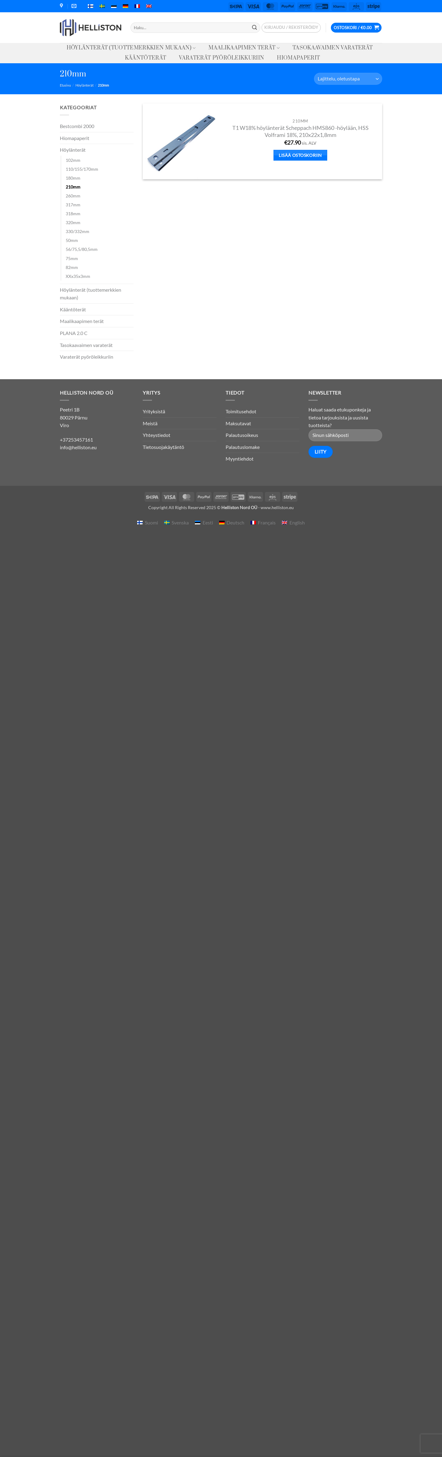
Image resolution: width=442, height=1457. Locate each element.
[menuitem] (90, 6)
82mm (72, 267)
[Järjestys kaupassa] (348, 79)
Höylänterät (85, 85)
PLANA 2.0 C (73, 333)
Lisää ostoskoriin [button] (300, 155)
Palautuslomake (243, 447)
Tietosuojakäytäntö (163, 447)
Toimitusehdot (241, 411)
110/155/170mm (82, 169)
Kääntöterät (145, 58)
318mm (73, 213)
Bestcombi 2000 (77, 126)
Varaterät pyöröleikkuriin (221, 58)
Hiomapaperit (298, 58)
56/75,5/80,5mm (82, 249)
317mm (73, 204)
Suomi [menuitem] (151, 522)
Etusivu (65, 85)
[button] (291, 28)
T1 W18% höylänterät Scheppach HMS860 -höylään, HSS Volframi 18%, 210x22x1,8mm (300, 131)
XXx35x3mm (78, 276)
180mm (73, 178)
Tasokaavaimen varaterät (333, 48)
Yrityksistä (154, 411)
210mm (73, 186)
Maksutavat (238, 423)
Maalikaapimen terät (244, 48)
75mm (72, 258)
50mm (72, 240)
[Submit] (254, 27)
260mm (73, 195)
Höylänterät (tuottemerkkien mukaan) (131, 48)
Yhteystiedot (156, 435)
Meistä (150, 423)
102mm (73, 160)
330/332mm (77, 231)
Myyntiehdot (240, 459)
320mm (73, 222)
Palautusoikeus (242, 435)
